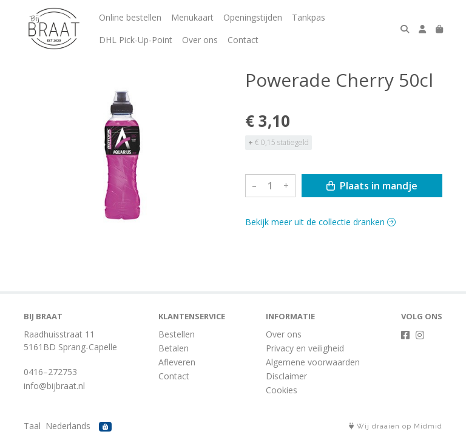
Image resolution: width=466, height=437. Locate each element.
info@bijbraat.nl (54, 385)
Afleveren (176, 362)
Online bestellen (130, 17)
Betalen (173, 348)
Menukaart (192, 17)
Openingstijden (252, 17)
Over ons (200, 40)
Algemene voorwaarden (313, 362)
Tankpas (308, 17)
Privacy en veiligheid (305, 348)
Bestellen (176, 334)
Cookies (281, 390)
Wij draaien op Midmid (395, 426)
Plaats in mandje (371, 185)
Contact (243, 40)
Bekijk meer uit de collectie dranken (320, 222)
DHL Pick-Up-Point (135, 40)
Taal (32, 426)
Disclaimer (286, 376)
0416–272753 (50, 372)
